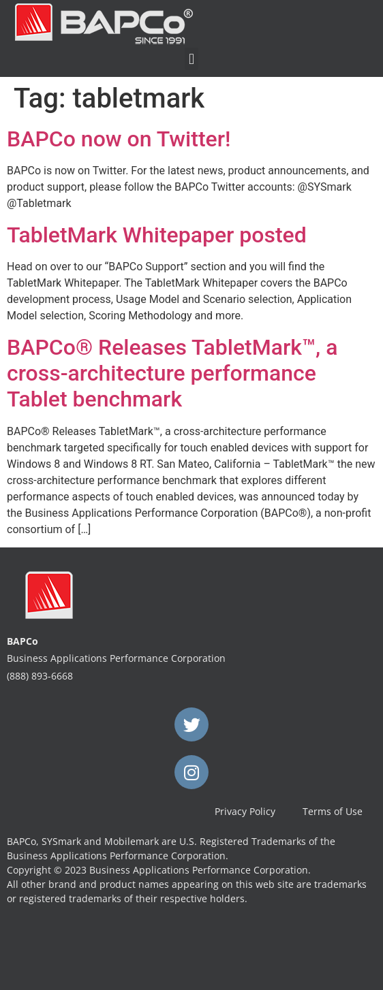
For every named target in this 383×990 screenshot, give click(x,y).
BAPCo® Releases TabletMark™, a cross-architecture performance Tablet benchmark (172, 373)
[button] (191, 59)
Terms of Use (333, 811)
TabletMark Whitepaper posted (157, 235)
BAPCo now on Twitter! (119, 139)
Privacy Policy (245, 811)
